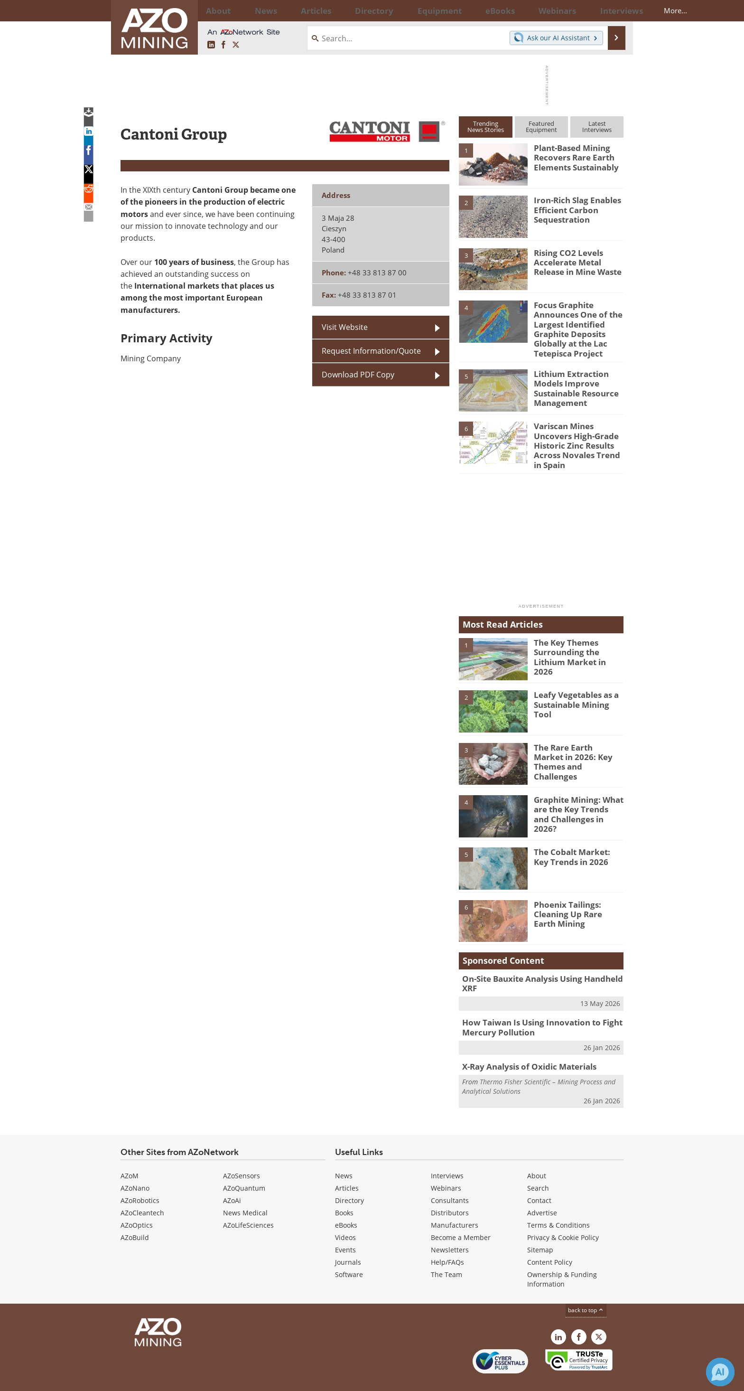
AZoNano (135, 1165)
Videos (345, 1215)
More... (611, 10)
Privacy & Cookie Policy (563, 1215)
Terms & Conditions (558, 1202)
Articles (347, 1165)
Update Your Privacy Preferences (192, 1378)
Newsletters (450, 1227)
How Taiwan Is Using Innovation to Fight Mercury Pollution (533, 1007)
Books (344, 1190)
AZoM (130, 1153)
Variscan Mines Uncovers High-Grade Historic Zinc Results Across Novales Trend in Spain (578, 432)
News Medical (245, 1190)
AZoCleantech (142, 1190)
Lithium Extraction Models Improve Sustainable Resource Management (572, 379)
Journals (348, 1239)
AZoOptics (137, 1202)
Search (538, 1165)
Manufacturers (454, 1202)
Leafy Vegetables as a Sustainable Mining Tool (577, 686)
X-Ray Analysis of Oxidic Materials (523, 1045)
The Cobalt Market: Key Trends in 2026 (576, 843)
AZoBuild (135, 1215)
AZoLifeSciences (248, 1202)
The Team (446, 1252)
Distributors (450, 1190)
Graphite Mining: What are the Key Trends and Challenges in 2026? (575, 794)
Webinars (446, 1165)
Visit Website (345, 327)
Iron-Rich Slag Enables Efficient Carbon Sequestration (573, 208)
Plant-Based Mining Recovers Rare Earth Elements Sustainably (572, 156)
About (536, 1153)
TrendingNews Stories (485, 126)
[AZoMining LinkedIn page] (211, 45)
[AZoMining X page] (236, 45)
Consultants (450, 1178)
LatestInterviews (597, 126)
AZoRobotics (140, 1178)
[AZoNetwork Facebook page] (223, 45)
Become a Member (461, 1215)
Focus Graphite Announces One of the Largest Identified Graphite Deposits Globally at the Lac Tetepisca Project (573, 326)
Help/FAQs (447, 1239)
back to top (586, 1288)
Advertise (542, 1190)
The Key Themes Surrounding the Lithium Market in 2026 (578, 637)
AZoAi (232, 1178)
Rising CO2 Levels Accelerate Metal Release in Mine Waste (574, 261)
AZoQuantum (244, 1165)
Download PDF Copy (358, 374)
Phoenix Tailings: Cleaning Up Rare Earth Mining (575, 899)
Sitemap (540, 1227)
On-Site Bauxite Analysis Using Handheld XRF (542, 964)
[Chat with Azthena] (720, 1372)
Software (349, 1252)
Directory (346, 10)
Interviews (447, 1153)
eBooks (346, 1202)
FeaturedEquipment (541, 126)
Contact (539, 1178)
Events (345, 1227)
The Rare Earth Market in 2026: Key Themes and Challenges (578, 742)
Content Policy (549, 1239)
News (344, 1153)
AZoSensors (241, 1153)
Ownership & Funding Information (562, 1257)
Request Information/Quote (371, 351)
